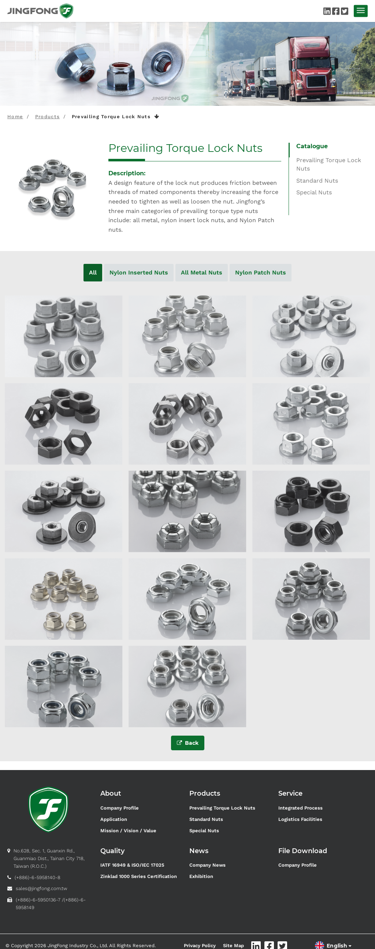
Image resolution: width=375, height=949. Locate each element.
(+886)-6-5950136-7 (38, 900)
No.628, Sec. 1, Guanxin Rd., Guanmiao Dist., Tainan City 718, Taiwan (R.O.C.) (49, 858)
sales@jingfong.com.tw (41, 888)
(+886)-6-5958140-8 (37, 877)
